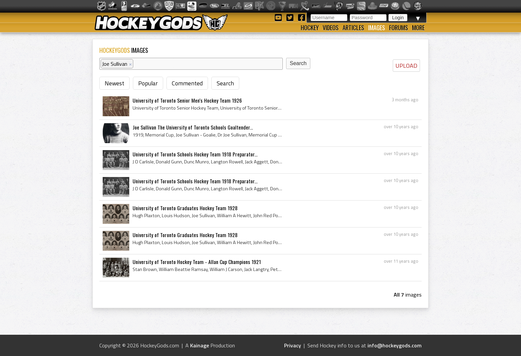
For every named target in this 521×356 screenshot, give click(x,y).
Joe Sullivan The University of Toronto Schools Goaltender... (193, 127)
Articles (353, 27)
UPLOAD (406, 65)
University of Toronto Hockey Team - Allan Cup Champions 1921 (197, 262)
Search (225, 83)
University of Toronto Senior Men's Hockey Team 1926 (187, 100)
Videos (331, 27)
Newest (114, 83)
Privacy (292, 345)
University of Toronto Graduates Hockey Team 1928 (185, 208)
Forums (398, 27)
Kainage (199, 345)
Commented (187, 83)
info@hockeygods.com (394, 345)
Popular (148, 83)
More (418, 27)
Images (376, 27)
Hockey (310, 27)
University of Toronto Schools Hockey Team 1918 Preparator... (195, 154)
